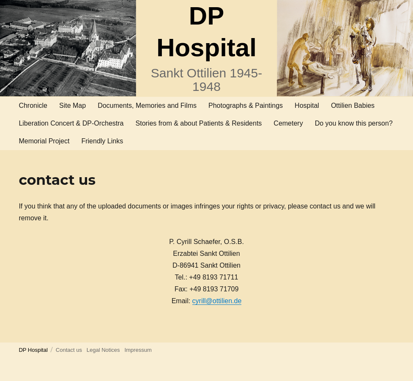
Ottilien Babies (353, 105)
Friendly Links (102, 141)
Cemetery (288, 123)
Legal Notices (103, 350)
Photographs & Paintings (245, 105)
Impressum (137, 350)
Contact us (69, 350)
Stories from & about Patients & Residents (199, 123)
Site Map (72, 105)
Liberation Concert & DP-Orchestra (71, 123)
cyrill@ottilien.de (217, 300)
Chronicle (33, 105)
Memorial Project (44, 141)
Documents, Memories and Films (147, 105)
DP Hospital (33, 350)
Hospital (307, 105)
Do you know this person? (354, 123)
